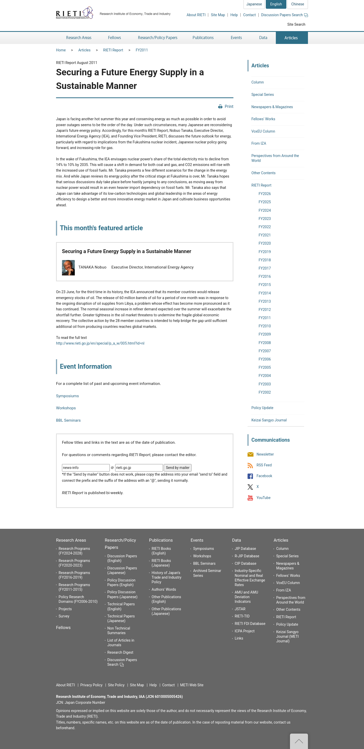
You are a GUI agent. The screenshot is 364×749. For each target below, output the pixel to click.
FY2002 (265, 392)
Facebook (264, 476)
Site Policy (116, 685)
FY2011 (142, 50)
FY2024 (265, 210)
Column (257, 82)
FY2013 (265, 301)
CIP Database (245, 563)
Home (61, 50)
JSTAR (240, 609)
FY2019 (265, 252)
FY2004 (265, 376)
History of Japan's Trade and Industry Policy (166, 577)
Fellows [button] (115, 38)
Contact (249, 15)
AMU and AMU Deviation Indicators (246, 597)
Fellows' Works (263, 119)
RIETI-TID (242, 616)
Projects (65, 609)
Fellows (63, 627)
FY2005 (265, 367)
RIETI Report (113, 50)
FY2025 (265, 202)
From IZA (258, 143)
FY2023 (265, 219)
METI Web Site (192, 685)
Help (234, 15)
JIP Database (245, 549)
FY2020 (265, 243)
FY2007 (265, 351)
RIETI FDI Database (250, 624)
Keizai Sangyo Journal (269, 420)
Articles (84, 50)
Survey (64, 616)
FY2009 (265, 334)
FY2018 (265, 260)
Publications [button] (203, 38)
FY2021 (265, 235)
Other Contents (263, 173)
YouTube (263, 498)
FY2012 (265, 310)
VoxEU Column (263, 131)
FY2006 (265, 359)
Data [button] (263, 38)
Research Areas (71, 540)
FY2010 (265, 326)
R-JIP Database (247, 556)
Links (239, 638)
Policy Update (262, 408)
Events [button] (236, 38)
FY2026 (265, 194)
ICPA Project (245, 631)
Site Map (218, 15)
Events (196, 540)
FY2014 (265, 293)
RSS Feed (264, 465)
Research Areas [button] (78, 38)
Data (236, 540)
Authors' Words (164, 589)
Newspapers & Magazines (272, 107)
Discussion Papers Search (284, 15)
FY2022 (265, 227)
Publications (161, 540)
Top (299, 741)
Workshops (66, 408)
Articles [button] (292, 38)
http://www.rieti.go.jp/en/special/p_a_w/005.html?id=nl (100, 343)
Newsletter (265, 454)
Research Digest (120, 652)
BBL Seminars (68, 420)
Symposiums (67, 396)
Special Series (262, 95)
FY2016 (265, 276)
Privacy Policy (91, 685)
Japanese (254, 4)
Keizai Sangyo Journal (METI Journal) (287, 636)
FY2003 (265, 384)
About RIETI (196, 15)
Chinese (297, 4)
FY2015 (265, 285)
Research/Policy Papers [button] (157, 38)
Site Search (296, 24)
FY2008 (265, 343)
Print (229, 106)
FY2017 (265, 268)
